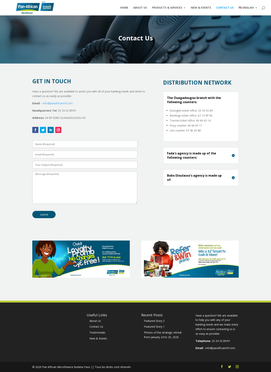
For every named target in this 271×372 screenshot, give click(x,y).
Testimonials (97, 332)
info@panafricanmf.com (58, 103)
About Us (140, 7)
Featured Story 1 (154, 326)
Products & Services (167, 7)
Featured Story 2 (154, 321)
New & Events (201, 7)
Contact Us (225, 7)
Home (124, 7)
